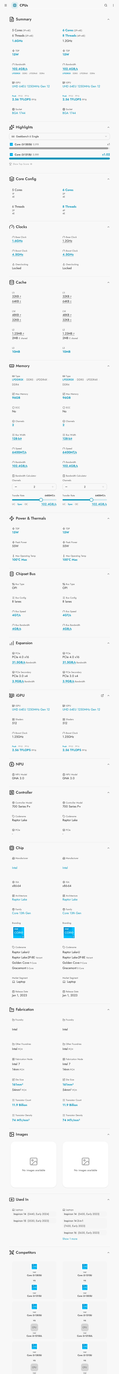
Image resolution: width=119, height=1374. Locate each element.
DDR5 (24, 73)
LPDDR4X (33, 73)
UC (13, 504)
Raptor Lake (19, 899)
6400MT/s (50, 495)
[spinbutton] (34, 486)
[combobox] (59, 136)
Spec (19, 504)
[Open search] (105, 5)
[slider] (41, 500)
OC (26, 504)
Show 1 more (70, 1239)
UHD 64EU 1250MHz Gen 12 (31, 86)
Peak (14, 96)
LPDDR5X (16, 73)
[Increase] (52, 487)
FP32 (20, 96)
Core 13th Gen (21, 913)
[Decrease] (16, 487)
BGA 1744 (18, 113)
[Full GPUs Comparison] (102, 695)
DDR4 (41, 73)
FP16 (27, 96)
